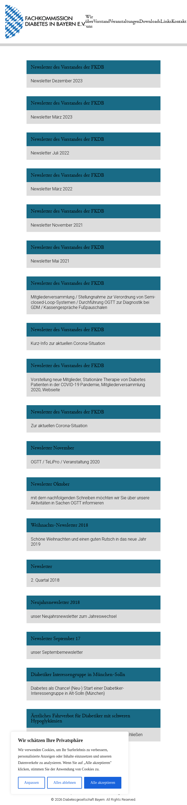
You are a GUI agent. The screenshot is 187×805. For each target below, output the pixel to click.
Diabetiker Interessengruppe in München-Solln (78, 674)
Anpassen (31, 783)
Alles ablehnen (64, 783)
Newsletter (41, 566)
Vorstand (102, 21)
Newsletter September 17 (55, 638)
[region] (70, 763)
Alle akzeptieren (103, 783)
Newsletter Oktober (50, 484)
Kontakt (178, 21)
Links (165, 21)
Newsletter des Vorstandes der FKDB (67, 67)
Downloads (149, 21)
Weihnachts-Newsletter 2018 (59, 525)
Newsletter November (52, 447)
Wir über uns (89, 21)
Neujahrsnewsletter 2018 (55, 602)
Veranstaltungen (124, 21)
